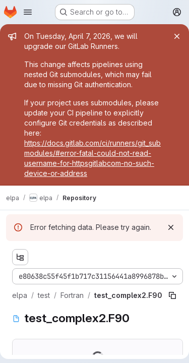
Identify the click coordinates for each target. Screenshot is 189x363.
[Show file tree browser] (20, 257)
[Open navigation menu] (28, 12)
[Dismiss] (171, 227)
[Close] (177, 36)
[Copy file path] (172, 295)
